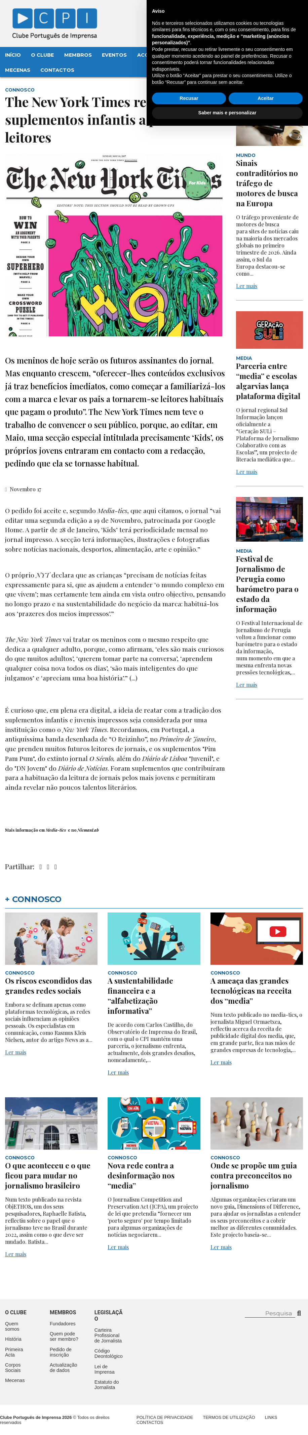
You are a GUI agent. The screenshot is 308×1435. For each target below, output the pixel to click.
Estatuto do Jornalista (106, 1384)
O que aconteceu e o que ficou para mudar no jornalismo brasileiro (47, 1175)
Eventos (114, 55)
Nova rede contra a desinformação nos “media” (141, 1175)
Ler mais (246, 285)
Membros (78, 55)
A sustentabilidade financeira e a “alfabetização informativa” (140, 996)
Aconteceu (153, 55)
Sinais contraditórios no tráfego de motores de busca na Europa (267, 183)
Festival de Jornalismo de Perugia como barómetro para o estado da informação (267, 584)
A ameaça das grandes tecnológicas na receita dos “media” (251, 991)
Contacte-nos (278, 12)
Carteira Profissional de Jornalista (108, 1335)
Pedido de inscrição (61, 1352)
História (13, 1339)
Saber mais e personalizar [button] (227, 1422)
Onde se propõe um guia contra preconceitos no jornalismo (253, 1175)
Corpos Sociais (13, 1367)
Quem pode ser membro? (64, 1336)
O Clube (42, 55)
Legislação (197, 55)
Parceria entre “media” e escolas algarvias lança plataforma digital (268, 381)
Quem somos (12, 1326)
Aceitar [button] (265, 1407)
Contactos (57, 70)
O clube (16, 1312)
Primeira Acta (14, 1352)
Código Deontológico (108, 1353)
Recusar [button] (189, 1407)
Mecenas (17, 70)
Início (13, 55)
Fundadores (63, 1323)
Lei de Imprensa (104, 1369)
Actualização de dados (63, 1367)
